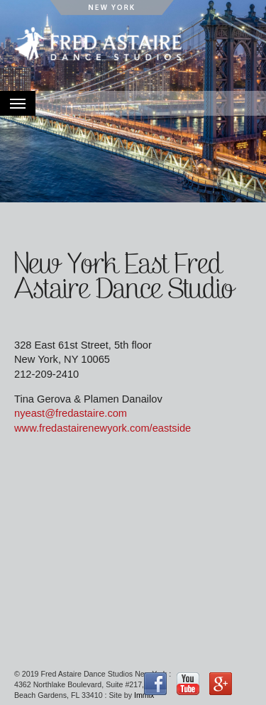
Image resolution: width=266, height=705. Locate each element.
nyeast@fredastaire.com (70, 413)
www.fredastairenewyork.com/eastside (102, 428)
